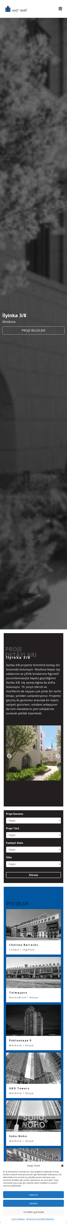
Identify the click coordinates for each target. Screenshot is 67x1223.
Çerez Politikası (18, 1219)
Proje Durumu (14, 814)
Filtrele (33, 875)
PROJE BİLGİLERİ (33, 330)
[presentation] (9, 756)
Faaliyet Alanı (14, 843)
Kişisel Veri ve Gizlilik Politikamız (40, 1219)
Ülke (9, 857)
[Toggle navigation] (60, 9)
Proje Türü (12, 828)
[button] (62, 1165)
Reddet (34, 1203)
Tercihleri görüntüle (33, 1211)
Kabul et (33, 1194)
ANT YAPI (14, 9)
